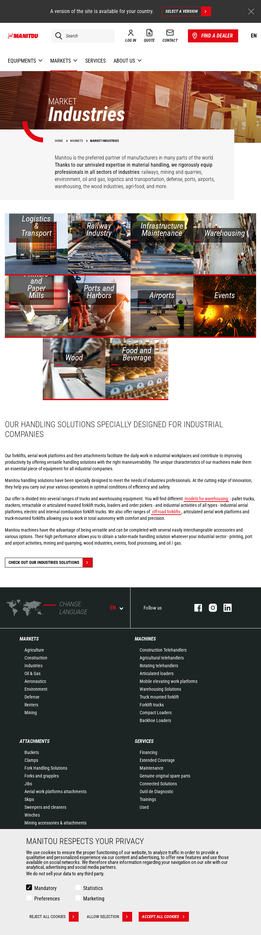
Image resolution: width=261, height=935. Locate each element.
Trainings (148, 799)
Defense (31, 697)
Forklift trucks (152, 704)
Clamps (31, 760)
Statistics (93, 888)
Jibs (28, 783)
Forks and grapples (41, 775)
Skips (29, 799)
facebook (195, 608)
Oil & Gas (32, 673)
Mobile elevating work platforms (168, 681)
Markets (29, 639)
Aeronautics (35, 681)
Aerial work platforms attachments (55, 791)
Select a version (188, 11)
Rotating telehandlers (159, 665)
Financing (148, 752)
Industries (33, 665)
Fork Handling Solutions (45, 768)
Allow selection (109, 917)
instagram (209, 608)
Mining (30, 712)
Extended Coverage (157, 760)
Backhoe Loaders (155, 720)
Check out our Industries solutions (50, 562)
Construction (35, 657)
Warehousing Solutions (160, 689)
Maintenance (151, 768)
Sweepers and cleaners (45, 807)
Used (144, 807)
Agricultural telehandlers (162, 657)
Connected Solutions (158, 783)
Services (144, 741)
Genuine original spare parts (165, 775)
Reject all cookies (54, 917)
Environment (35, 689)
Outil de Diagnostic (156, 791)
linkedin (224, 608)
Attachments (35, 741)
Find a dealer (212, 36)
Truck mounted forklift (159, 697)
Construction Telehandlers (163, 650)
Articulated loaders (157, 673)
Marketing (93, 899)
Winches (32, 815)
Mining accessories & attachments (55, 822)
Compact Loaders (156, 712)
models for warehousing (206, 498)
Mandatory (45, 888)
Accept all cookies (165, 917)
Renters (31, 704)
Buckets (31, 752)
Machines (145, 639)
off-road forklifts (166, 511)
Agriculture (34, 650)
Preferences (47, 899)
